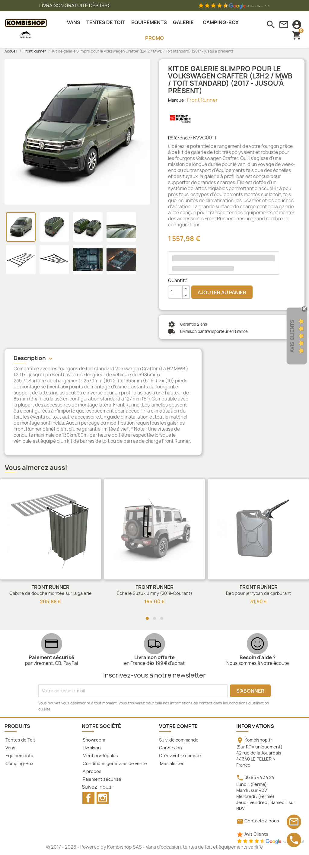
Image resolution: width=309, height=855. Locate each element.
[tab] (103, 359)
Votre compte (178, 726)
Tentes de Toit (20, 740)
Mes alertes (171, 763)
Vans (10, 748)
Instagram (103, 798)
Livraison (91, 748)
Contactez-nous (261, 821)
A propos (91, 771)
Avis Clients (256, 834)
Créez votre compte (180, 755)
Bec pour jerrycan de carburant (258, 593)
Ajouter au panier (222, 292)
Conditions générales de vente (114, 763)
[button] (147, 618)
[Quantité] (175, 292)
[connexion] (296, 24)
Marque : (177, 100)
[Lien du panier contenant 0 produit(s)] (296, 34)
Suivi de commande (179, 740)
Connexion (170, 748)
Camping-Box (19, 763)
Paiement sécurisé (101, 779)
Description (34, 358)
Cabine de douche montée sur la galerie (50, 593)
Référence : (180, 138)
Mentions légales (100, 755)
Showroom (93, 740)
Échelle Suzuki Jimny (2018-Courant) (154, 593)
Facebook (88, 798)
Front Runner (202, 100)
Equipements (19, 755)
